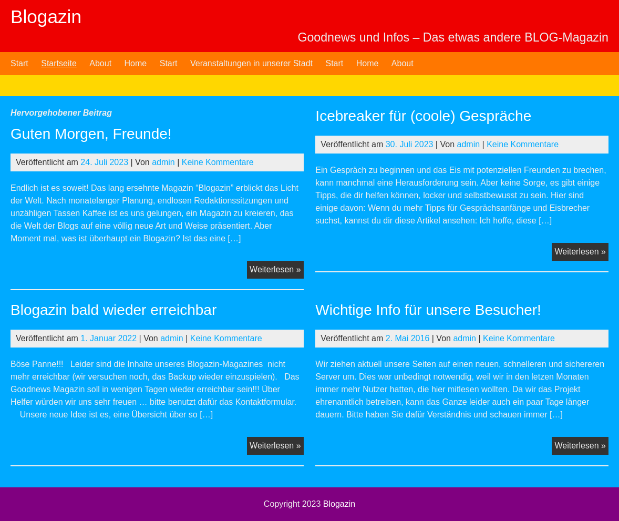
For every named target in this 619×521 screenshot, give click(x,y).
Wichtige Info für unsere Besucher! (428, 310)
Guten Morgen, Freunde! (91, 134)
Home (136, 63)
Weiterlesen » (277, 271)
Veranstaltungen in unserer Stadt (251, 63)
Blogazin (46, 16)
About (100, 63)
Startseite (59, 63)
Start (19, 63)
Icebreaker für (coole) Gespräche (423, 116)
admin (163, 162)
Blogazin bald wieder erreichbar (113, 310)
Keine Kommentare (218, 162)
